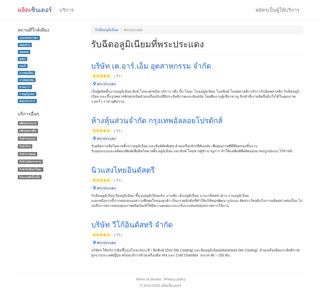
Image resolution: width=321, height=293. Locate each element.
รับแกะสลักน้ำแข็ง (29, 177)
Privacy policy (175, 279)
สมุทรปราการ (27, 100)
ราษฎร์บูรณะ (27, 93)
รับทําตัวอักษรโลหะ (30, 169)
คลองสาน (24, 44)
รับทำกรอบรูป (27, 138)
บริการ (66, 10)
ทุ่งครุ (22, 58)
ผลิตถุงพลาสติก (27, 130)
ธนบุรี (22, 65)
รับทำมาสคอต (27, 154)
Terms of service (148, 279)
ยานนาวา (24, 86)
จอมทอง (24, 51)
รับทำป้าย (25, 146)
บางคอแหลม (26, 79)
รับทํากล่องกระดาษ (30, 161)
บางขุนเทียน (26, 72)
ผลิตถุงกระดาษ (27, 123)
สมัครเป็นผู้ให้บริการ (277, 10)
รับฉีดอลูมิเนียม (106, 30)
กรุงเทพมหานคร (28, 37)
